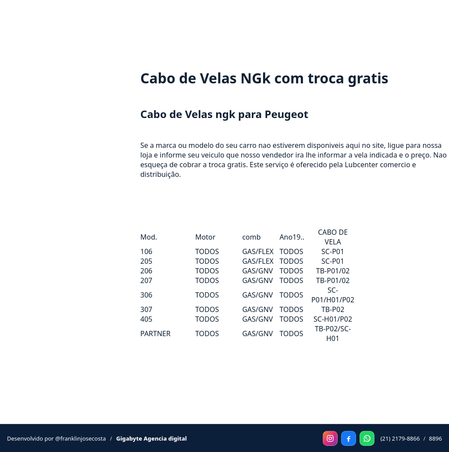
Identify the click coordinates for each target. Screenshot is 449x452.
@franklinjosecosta (80, 438)
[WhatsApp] (367, 438)
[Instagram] (330, 438)
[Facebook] (348, 438)
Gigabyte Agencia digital (151, 438)
